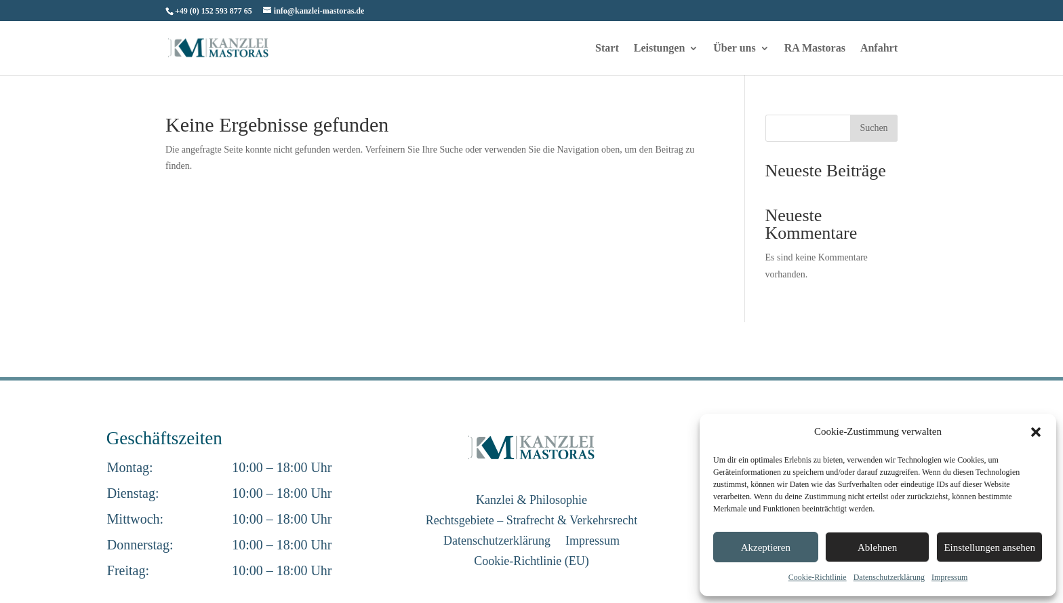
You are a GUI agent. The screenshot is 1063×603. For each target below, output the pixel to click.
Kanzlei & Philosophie (531, 501)
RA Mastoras (814, 48)
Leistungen (659, 48)
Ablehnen (877, 547)
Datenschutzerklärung (889, 577)
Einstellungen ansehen (989, 547)
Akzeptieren (765, 547)
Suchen (873, 128)
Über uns (734, 48)
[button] (1036, 432)
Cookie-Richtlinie (817, 577)
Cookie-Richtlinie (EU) (531, 562)
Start (607, 48)
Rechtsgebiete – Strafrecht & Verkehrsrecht (532, 521)
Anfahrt (879, 48)
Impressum (949, 577)
